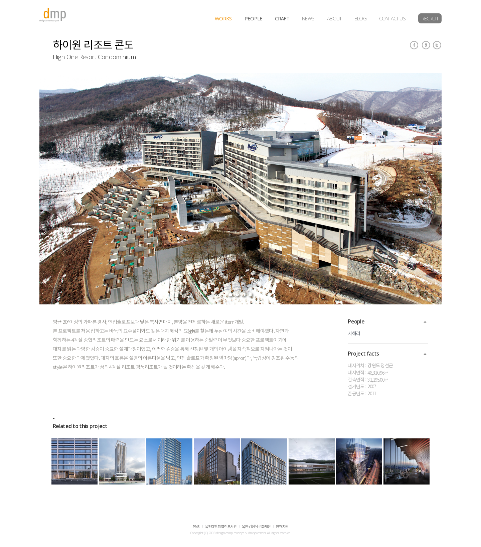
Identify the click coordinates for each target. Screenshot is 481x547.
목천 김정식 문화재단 (256, 527)
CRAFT (282, 18)
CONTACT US (392, 18)
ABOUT (334, 18)
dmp (52, 15)
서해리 (354, 333)
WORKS (223, 18)
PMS (196, 527)
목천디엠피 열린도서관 (220, 527)
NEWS (308, 18)
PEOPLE (254, 18)
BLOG (360, 18)
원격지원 (282, 527)
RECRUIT (430, 18)
